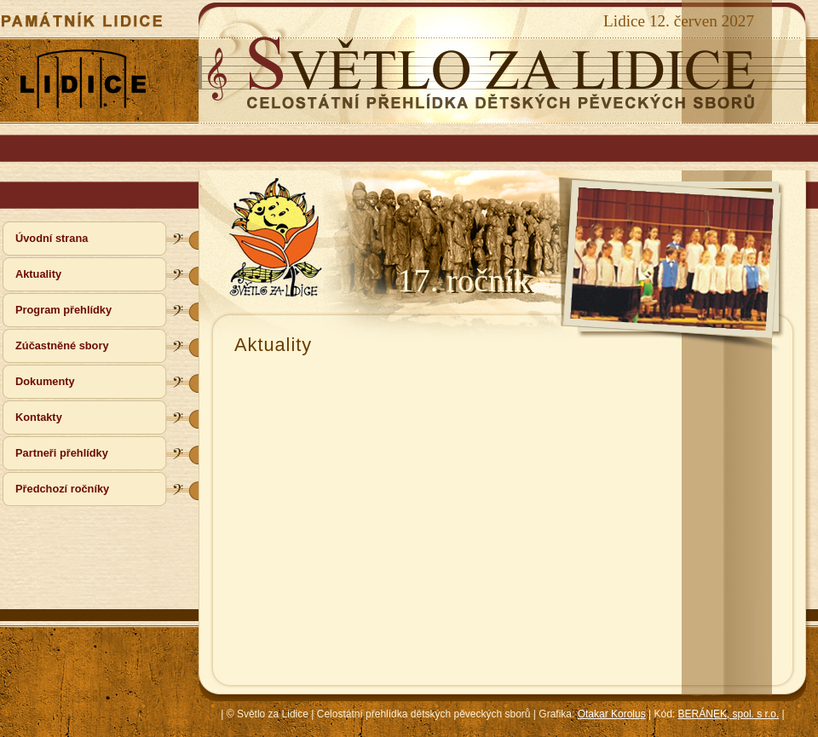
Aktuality (38, 274)
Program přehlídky (63, 309)
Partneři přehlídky (61, 452)
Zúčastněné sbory (62, 345)
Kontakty (38, 417)
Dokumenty (45, 381)
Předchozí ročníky (62, 488)
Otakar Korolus (612, 714)
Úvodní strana (51, 238)
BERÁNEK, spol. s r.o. (729, 714)
